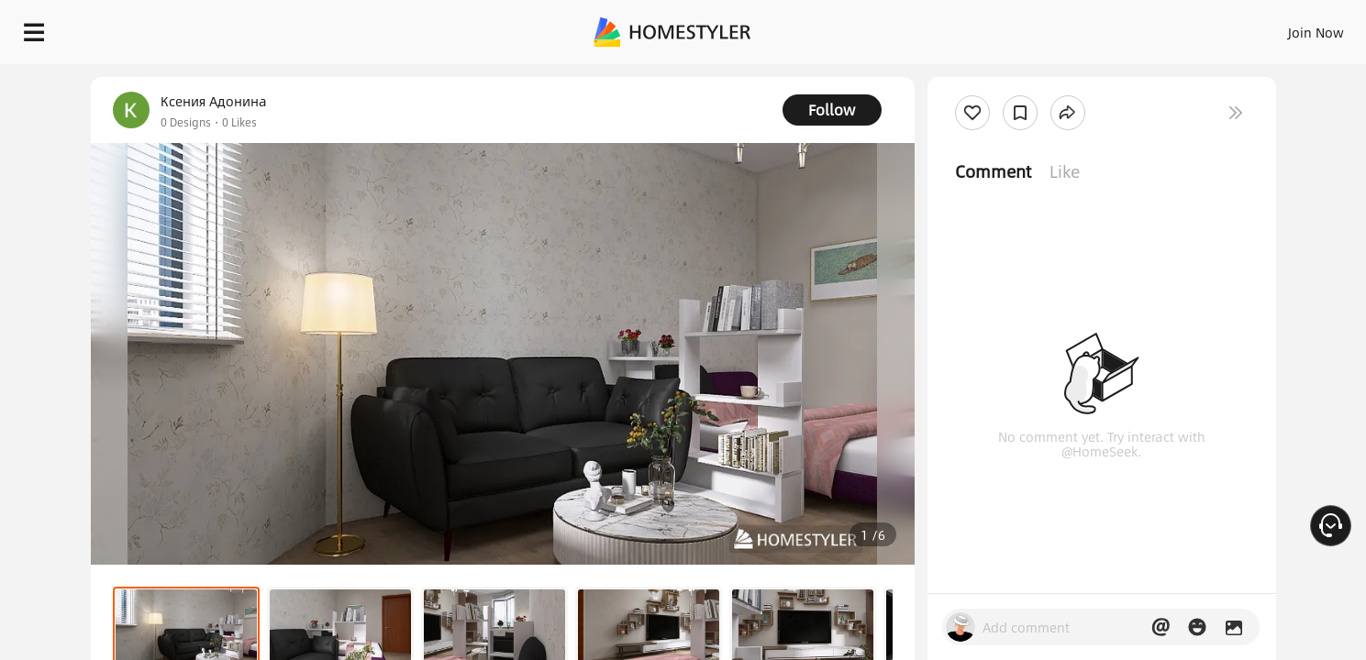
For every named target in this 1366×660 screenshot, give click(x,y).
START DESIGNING (1274, 27)
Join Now (1095, 27)
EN (1158, 27)
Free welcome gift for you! (984, 77)
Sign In (1027, 27)
